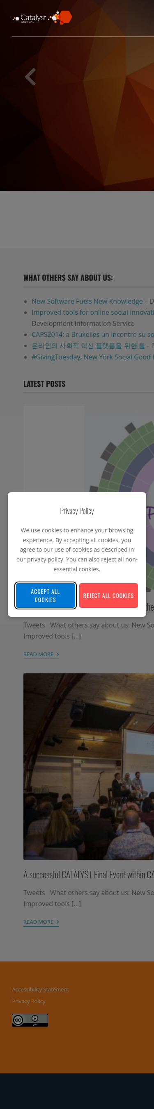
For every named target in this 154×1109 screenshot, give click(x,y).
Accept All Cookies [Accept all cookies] (45, 595)
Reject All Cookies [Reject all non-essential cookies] (108, 595)
